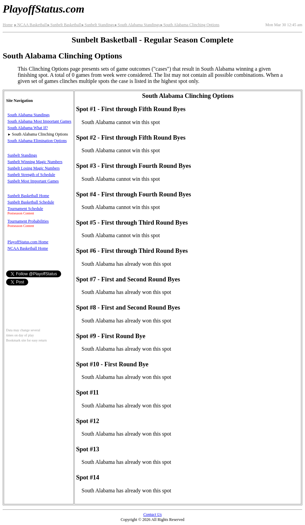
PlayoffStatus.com (43, 9)
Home (8, 24)
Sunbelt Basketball (64, 24)
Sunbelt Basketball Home (28, 195)
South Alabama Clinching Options (189, 24)
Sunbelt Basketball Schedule (30, 202)
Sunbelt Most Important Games (33, 181)
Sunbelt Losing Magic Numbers (33, 168)
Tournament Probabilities (28, 221)
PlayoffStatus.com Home (27, 242)
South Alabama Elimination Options (37, 140)
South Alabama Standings (137, 24)
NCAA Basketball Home (27, 248)
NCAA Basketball (30, 24)
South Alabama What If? (27, 127)
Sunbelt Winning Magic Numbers (34, 161)
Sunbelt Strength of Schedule (31, 174)
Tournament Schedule (25, 208)
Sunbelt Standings (97, 24)
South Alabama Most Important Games (39, 121)
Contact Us (152, 514)
